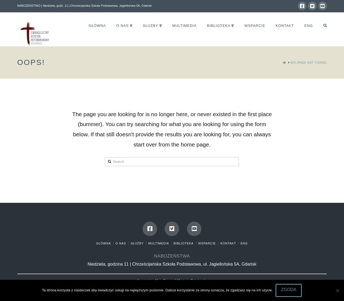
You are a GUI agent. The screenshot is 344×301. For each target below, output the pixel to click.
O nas (120, 243)
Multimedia (158, 243)
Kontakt (228, 243)
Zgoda (288, 289)
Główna (103, 243)
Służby (137, 243)
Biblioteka (184, 243)
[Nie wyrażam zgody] (337, 290)
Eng (244, 243)
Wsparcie (207, 243)
